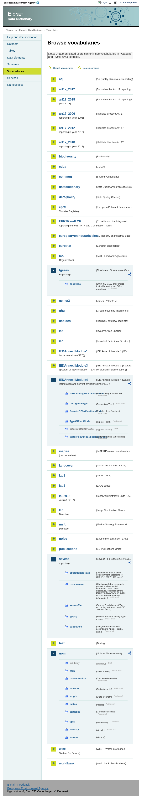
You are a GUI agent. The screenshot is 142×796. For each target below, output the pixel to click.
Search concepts (91, 68)
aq (61, 79)
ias (61, 331)
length (73, 696)
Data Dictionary (36, 30)
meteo (73, 704)
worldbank (66, 763)
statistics (75, 711)
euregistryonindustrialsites (77, 235)
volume (74, 737)
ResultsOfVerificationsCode (82, 411)
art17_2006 (67, 113)
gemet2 (64, 300)
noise (63, 538)
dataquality (67, 197)
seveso (64, 559)
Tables (11, 50)
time (72, 721)
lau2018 (64, 496)
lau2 (62, 485)
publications (68, 548)
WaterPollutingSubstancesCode (82, 436)
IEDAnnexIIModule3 (73, 365)
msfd (62, 524)
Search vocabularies (63, 68)
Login (104, 2)
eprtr (62, 207)
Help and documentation (22, 37)
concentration (78, 678)
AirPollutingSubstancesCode (82, 393)
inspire (64, 451)
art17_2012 (67, 128)
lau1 (62, 475)
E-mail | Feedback (18, 784)
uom (62, 653)
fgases (64, 270)
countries (75, 283)
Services (12, 78)
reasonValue (77, 584)
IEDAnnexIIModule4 (73, 379)
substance (76, 626)
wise (62, 749)
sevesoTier (76, 605)
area (72, 670)
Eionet (22, 30)
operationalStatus (80, 572)
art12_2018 (67, 99)
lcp (61, 510)
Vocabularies (15, 71)
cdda (62, 166)
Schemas (13, 64)
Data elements (16, 57)
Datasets (12, 43)
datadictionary (69, 187)
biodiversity (67, 156)
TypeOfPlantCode (80, 421)
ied (61, 341)
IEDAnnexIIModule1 (73, 351)
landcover (66, 465)
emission (75, 688)
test (61, 643)
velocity (74, 729)
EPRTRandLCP (70, 221)
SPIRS (73, 616)
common (65, 176)
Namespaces (15, 84)
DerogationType (79, 403)
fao (61, 256)
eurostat (65, 245)
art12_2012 (67, 89)
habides (65, 321)
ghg (62, 310)
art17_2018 (67, 142)
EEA (23, 3)
